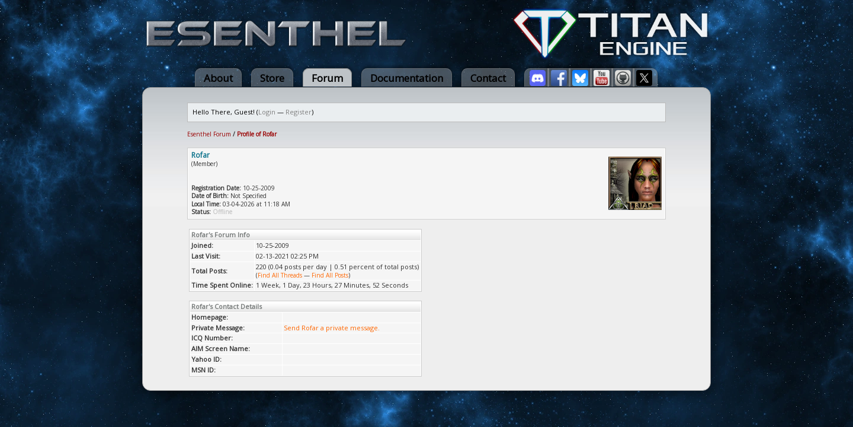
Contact (488, 78)
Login (266, 111)
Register (299, 111)
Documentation (406, 78)
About (218, 78)
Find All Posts (330, 275)
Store (272, 78)
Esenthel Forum (209, 134)
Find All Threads (280, 275)
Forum (327, 78)
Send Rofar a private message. (332, 327)
